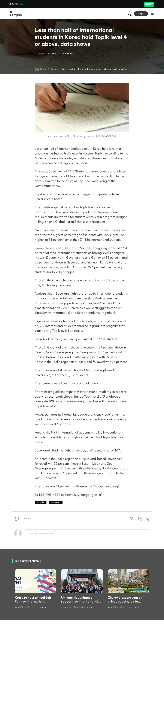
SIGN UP (149, 4)
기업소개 (17, 4)
